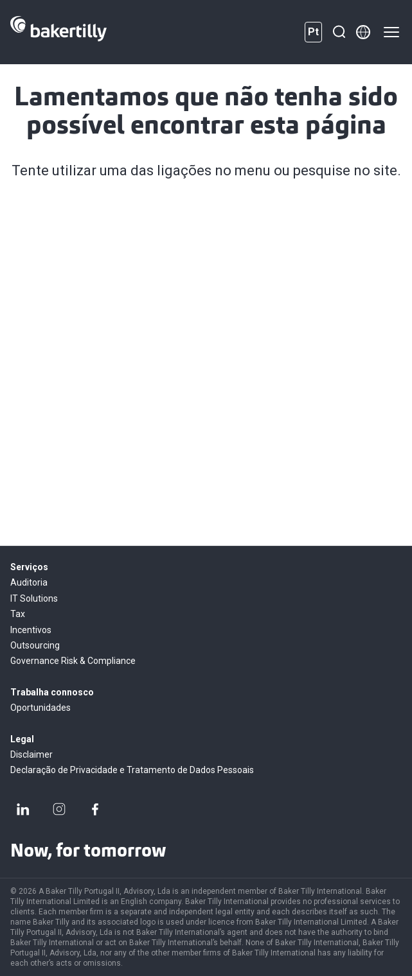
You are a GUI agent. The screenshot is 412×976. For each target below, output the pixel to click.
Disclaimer (31, 754)
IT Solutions (34, 598)
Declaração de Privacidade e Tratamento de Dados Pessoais (132, 770)
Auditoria (29, 582)
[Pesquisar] (338, 32)
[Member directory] (363, 32)
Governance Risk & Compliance (73, 661)
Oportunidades (40, 707)
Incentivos (30, 630)
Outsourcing (35, 645)
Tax (17, 614)
